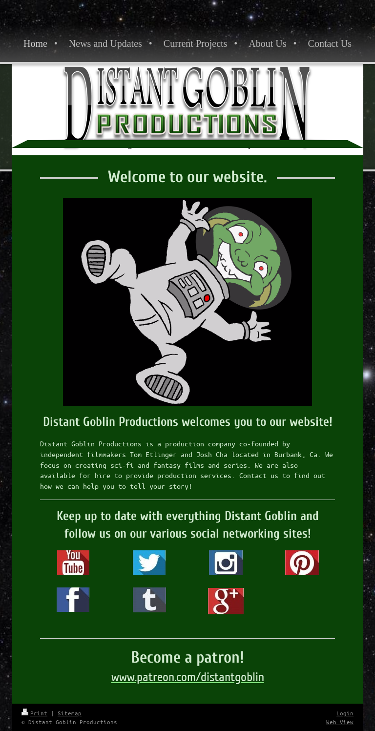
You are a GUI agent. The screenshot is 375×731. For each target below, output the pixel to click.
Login (345, 713)
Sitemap (70, 713)
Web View (340, 722)
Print (34, 713)
